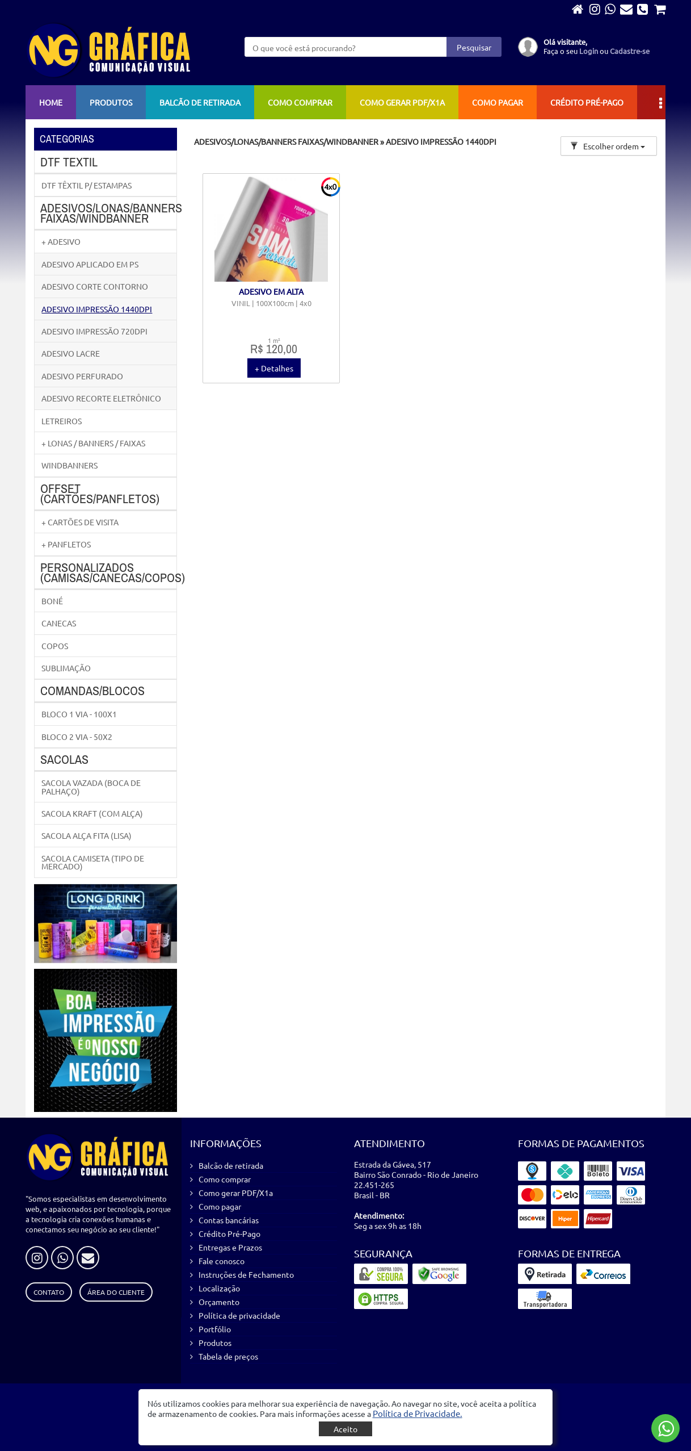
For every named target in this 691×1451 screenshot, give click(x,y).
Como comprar (300, 102)
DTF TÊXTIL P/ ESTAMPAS (86, 185)
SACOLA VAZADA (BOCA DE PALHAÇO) (91, 786)
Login (588, 51)
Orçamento (219, 1302)
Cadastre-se (630, 51)
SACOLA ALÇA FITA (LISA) (86, 835)
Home (50, 102)
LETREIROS (61, 421)
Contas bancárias (229, 1220)
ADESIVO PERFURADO (82, 376)
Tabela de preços (228, 1356)
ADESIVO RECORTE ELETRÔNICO (101, 398)
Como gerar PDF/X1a (402, 102)
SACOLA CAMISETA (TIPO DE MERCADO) (92, 862)
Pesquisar (474, 47)
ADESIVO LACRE (70, 353)
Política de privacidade (239, 1315)
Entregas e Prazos (230, 1247)
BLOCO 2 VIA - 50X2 (76, 736)
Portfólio (215, 1329)
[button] (417, 1413)
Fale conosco (222, 1261)
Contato (48, 1292)
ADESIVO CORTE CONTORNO (94, 286)
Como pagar (497, 102)
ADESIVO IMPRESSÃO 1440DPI (96, 309)
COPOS (54, 646)
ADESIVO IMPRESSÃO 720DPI (94, 331)
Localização (219, 1288)
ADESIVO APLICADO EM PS (89, 264)
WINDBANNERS (69, 465)
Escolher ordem (607, 146)
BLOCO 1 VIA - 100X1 (79, 714)
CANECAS (58, 623)
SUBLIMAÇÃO (66, 668)
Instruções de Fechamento (246, 1274)
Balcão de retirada (200, 102)
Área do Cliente (116, 1292)
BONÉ (52, 601)
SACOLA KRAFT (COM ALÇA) (92, 813)
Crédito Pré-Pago (586, 102)
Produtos (111, 102)
